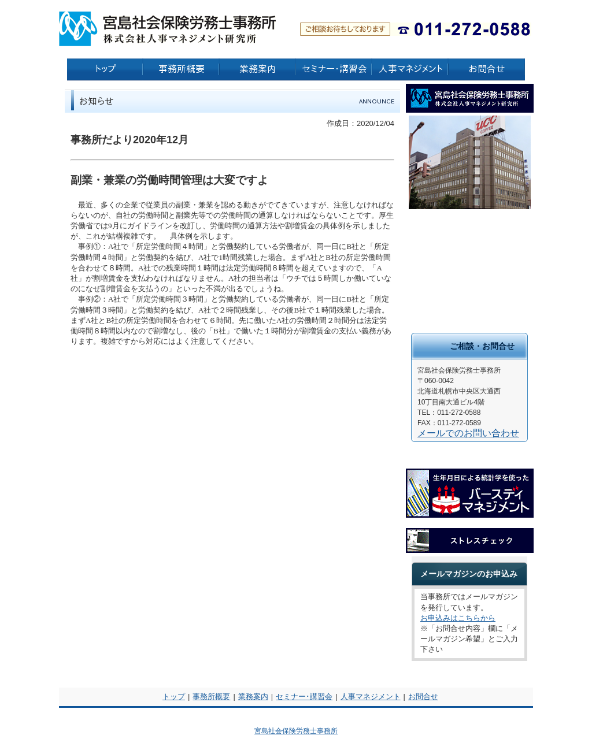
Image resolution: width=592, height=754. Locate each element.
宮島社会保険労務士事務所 (296, 731)
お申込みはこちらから (457, 618)
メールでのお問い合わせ (468, 433)
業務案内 (253, 696)
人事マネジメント (371, 696)
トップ (173, 696)
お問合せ (423, 696)
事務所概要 (211, 696)
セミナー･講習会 (304, 696)
